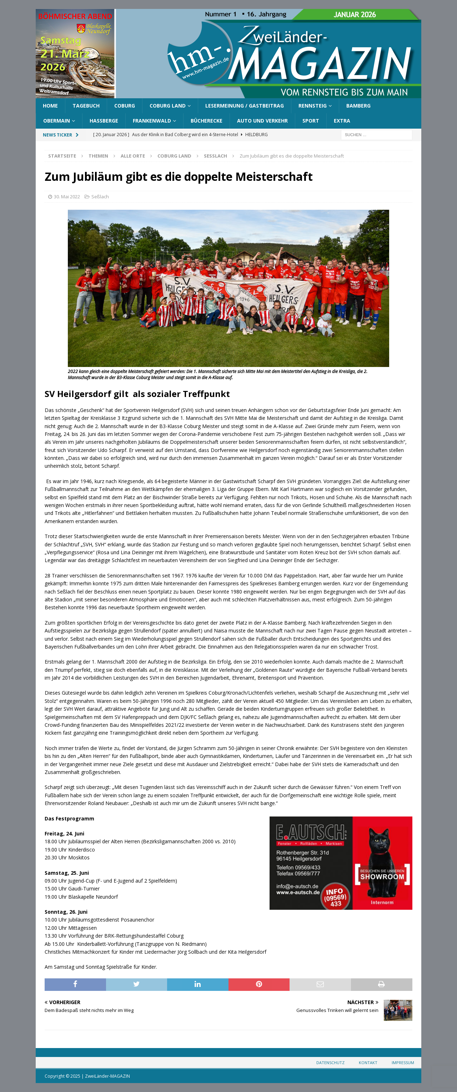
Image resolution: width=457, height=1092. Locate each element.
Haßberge (104, 120)
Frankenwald (152, 120)
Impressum (403, 1062)
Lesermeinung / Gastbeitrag (244, 105)
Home (50, 105)
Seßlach (100, 196)
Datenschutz (330, 1062)
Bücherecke (206, 120)
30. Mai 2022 (67, 196)
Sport (310, 120)
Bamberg (358, 105)
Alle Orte (133, 156)
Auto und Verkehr (262, 120)
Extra (342, 120)
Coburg (124, 105)
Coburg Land (168, 105)
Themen (98, 156)
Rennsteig (312, 105)
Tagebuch (86, 105)
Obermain (56, 120)
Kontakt (368, 1062)
